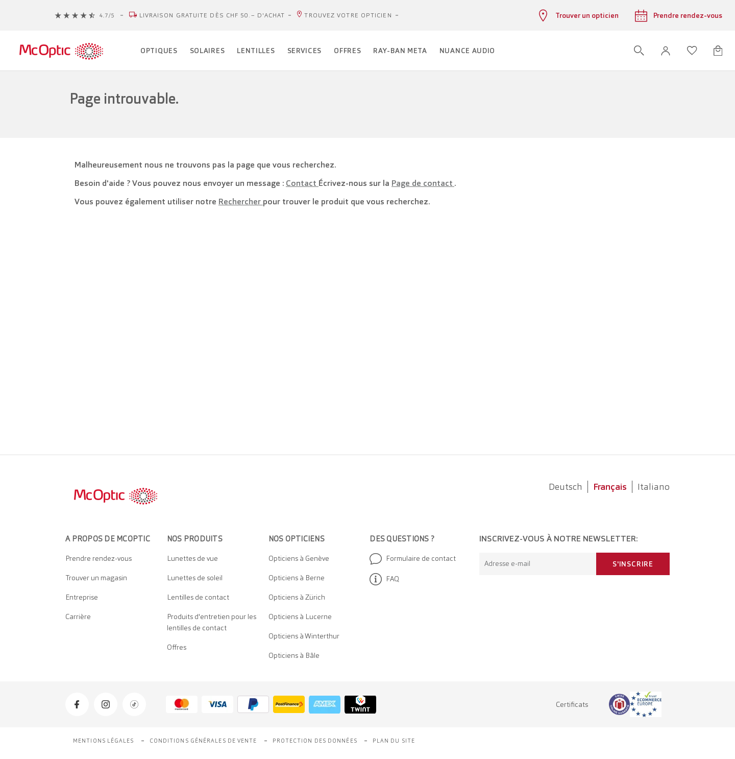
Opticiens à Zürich (296, 597)
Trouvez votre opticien (347, 15)
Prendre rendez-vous (98, 558)
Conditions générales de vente (203, 740)
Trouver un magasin (96, 577)
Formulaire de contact (413, 559)
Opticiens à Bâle (294, 655)
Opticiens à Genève (298, 558)
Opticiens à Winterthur (303, 636)
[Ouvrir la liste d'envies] (692, 50)
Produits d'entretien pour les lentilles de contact (211, 622)
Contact (302, 183)
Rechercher (240, 201)
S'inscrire (632, 563)
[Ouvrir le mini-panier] (717, 50)
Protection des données (315, 740)
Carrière (78, 616)
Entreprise (81, 597)
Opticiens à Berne (296, 577)
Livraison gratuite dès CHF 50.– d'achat (212, 15)
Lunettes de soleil (195, 577)
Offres (176, 647)
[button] (665, 50)
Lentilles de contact (198, 597)
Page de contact (422, 183)
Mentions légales (103, 740)
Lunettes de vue (192, 558)
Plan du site (394, 740)
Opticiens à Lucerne (300, 616)
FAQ (384, 579)
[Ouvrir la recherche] (639, 50)
